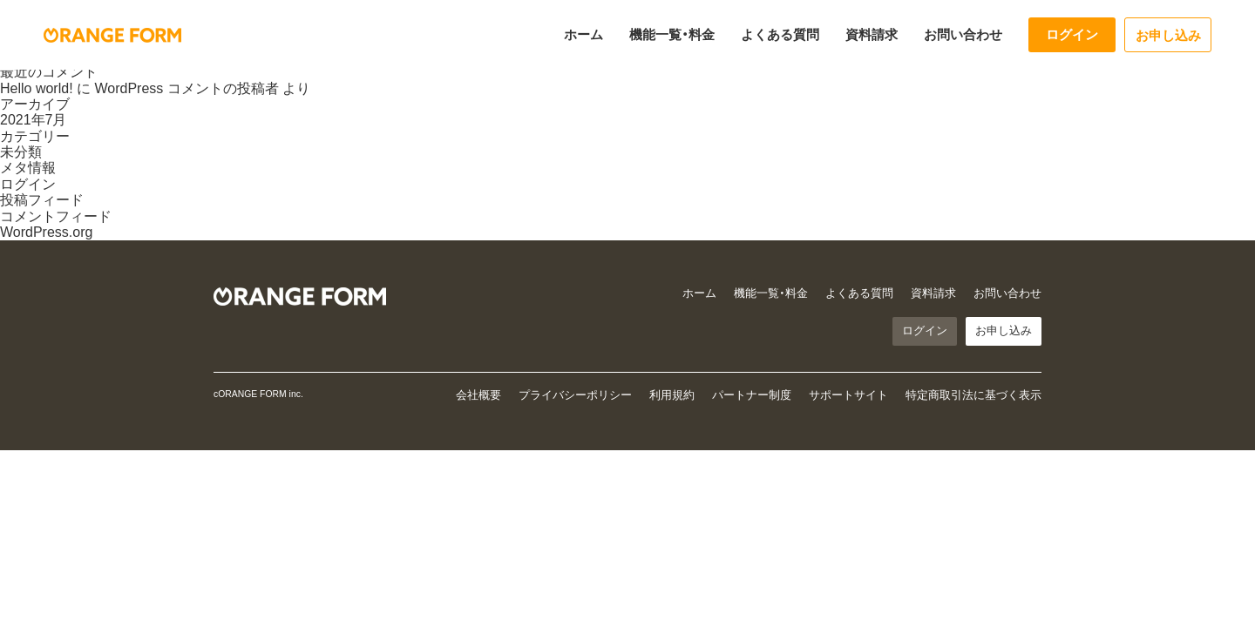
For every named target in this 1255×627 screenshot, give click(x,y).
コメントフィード (56, 216)
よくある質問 (780, 34)
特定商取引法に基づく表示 (973, 394)
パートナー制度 (751, 394)
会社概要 (478, 394)
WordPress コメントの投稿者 (186, 88)
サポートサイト (848, 394)
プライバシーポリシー (575, 394)
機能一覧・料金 (672, 34)
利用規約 (672, 394)
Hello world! (36, 88)
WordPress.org (46, 232)
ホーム (583, 34)
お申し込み (1168, 35)
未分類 (21, 152)
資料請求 (871, 34)
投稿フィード (42, 199)
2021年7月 (33, 119)
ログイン (1072, 34)
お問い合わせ (963, 34)
